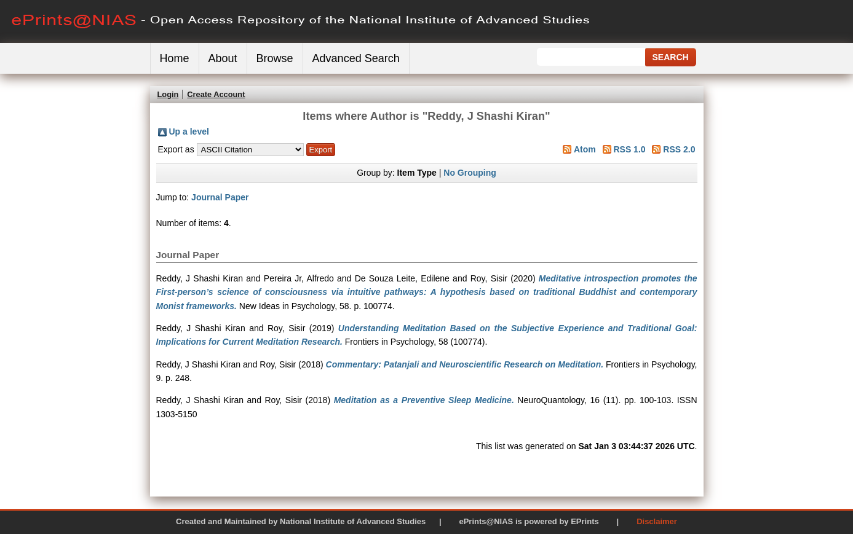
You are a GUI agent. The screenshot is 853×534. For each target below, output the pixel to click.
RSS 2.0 (679, 149)
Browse (274, 58)
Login (168, 94)
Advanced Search (356, 58)
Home (174, 58)
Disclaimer (657, 521)
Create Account (216, 94)
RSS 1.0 (629, 149)
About (222, 58)
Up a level (189, 131)
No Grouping (469, 173)
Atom (585, 149)
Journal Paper (219, 197)
